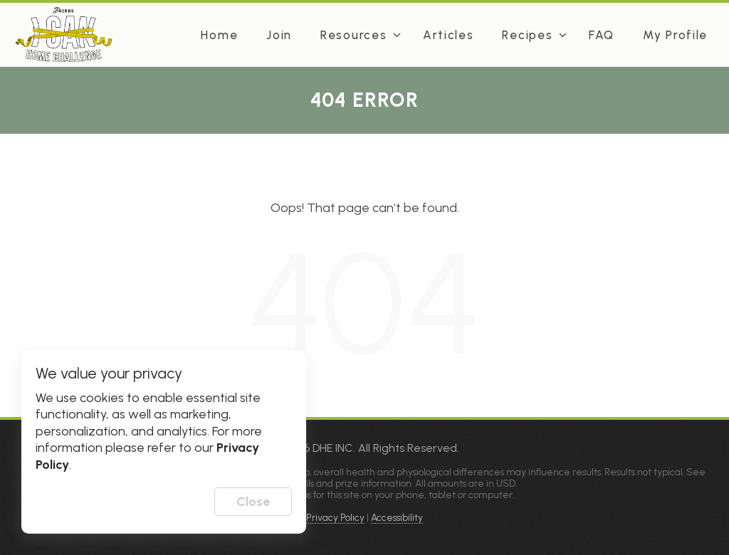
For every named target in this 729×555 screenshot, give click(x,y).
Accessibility (397, 517)
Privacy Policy (335, 517)
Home (219, 35)
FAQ (601, 35)
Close (253, 501)
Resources (353, 35)
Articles (448, 35)
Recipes (527, 35)
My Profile (675, 35)
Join (279, 35)
